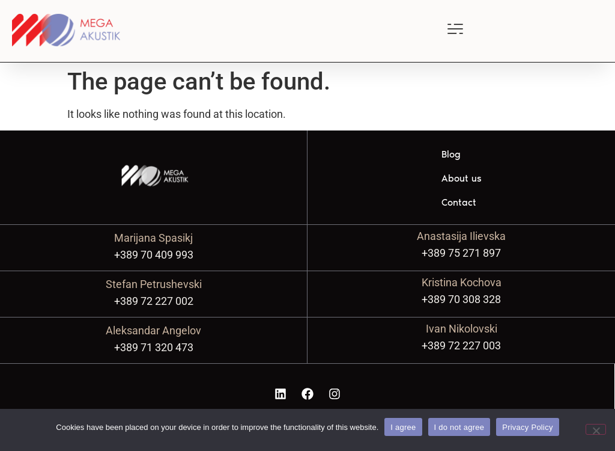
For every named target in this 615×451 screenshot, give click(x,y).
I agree (403, 427)
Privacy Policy (527, 427)
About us (461, 178)
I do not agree (459, 427)
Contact (458, 202)
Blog (451, 154)
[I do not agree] (596, 429)
